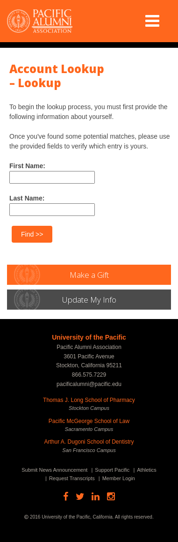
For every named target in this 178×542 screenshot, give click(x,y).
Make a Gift (89, 274)
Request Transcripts (72, 478)
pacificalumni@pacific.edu (89, 384)
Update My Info (89, 299)
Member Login (118, 478)
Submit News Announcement (54, 470)
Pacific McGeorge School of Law (89, 421)
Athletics (147, 470)
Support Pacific (112, 470)
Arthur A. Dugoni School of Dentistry (89, 441)
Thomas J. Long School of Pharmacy (89, 400)
